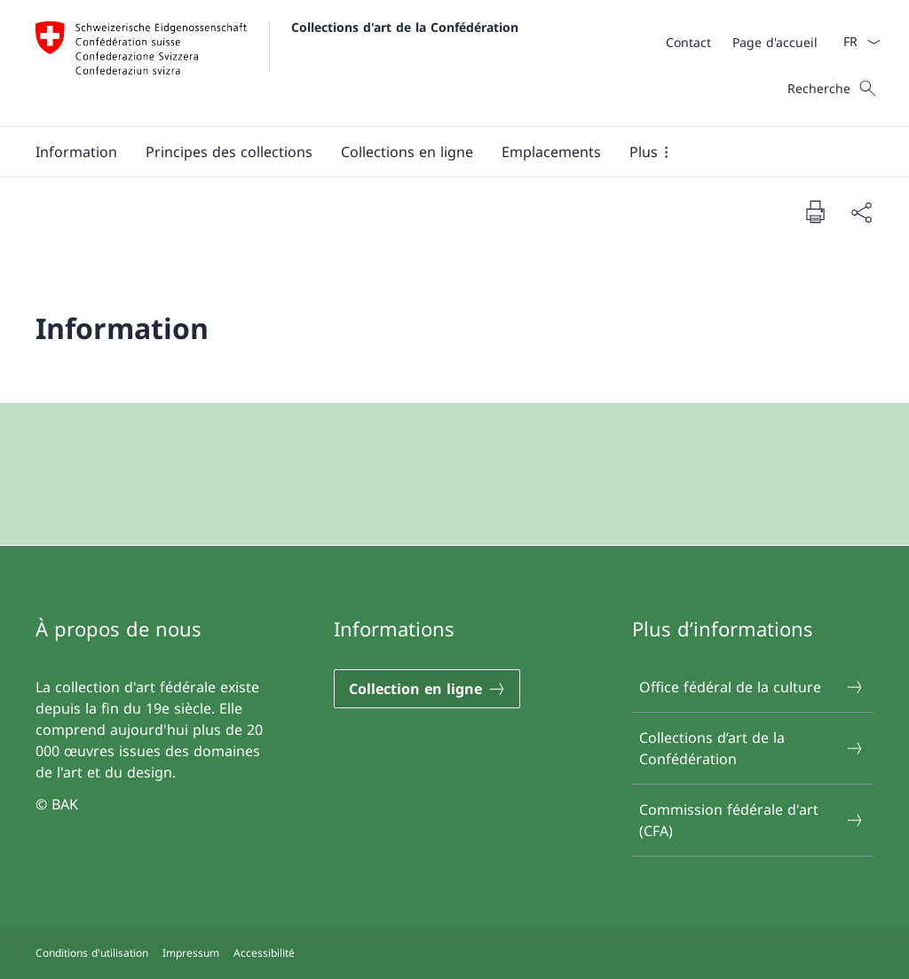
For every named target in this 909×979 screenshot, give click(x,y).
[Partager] (861, 212)
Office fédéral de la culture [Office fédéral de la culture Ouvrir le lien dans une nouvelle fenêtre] (752, 687)
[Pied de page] (454, 953)
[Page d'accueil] (775, 42)
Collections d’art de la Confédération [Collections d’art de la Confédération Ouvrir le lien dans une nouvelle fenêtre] (752, 748)
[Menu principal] (440, 152)
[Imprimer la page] (815, 211)
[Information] (76, 152)
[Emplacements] (551, 152)
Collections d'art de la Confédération (404, 27)
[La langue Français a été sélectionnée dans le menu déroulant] (856, 41)
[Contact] (688, 42)
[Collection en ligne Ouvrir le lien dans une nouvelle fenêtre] (427, 688)
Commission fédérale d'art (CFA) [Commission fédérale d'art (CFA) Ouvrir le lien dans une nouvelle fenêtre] (752, 820)
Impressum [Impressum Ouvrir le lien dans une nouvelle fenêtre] (190, 952)
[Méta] (741, 41)
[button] (229, 152)
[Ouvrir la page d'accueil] (277, 63)
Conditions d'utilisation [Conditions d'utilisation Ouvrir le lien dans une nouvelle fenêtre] (92, 952)
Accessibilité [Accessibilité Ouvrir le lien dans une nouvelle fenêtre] (264, 952)
